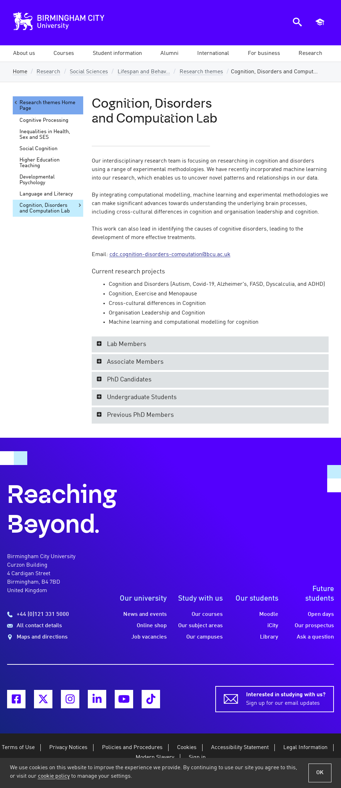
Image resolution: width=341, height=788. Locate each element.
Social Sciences (89, 72)
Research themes (201, 72)
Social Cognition (38, 149)
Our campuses (204, 637)
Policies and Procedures (132, 747)
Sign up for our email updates (285, 698)
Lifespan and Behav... (144, 72)
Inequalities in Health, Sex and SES (44, 134)
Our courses (207, 614)
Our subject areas (200, 626)
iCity (272, 626)
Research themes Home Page (44, 105)
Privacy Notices (68, 747)
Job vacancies (149, 637)
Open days (321, 614)
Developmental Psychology (37, 180)
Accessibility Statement (240, 747)
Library (269, 637)
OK (320, 773)
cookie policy (54, 776)
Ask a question (315, 637)
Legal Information (305, 747)
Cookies (187, 747)
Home (20, 72)
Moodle (268, 614)
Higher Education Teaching (39, 163)
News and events (145, 614)
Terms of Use (18, 747)
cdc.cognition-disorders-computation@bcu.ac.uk (170, 254)
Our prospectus (314, 626)
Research (48, 72)
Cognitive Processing (43, 120)
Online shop (152, 626)
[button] (24, 53)
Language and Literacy (46, 194)
